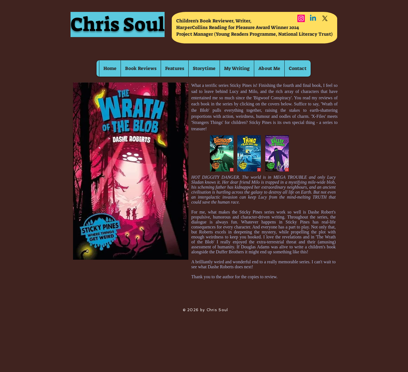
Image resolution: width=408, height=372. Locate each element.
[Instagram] (301, 18)
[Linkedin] (313, 18)
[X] (325, 18)
